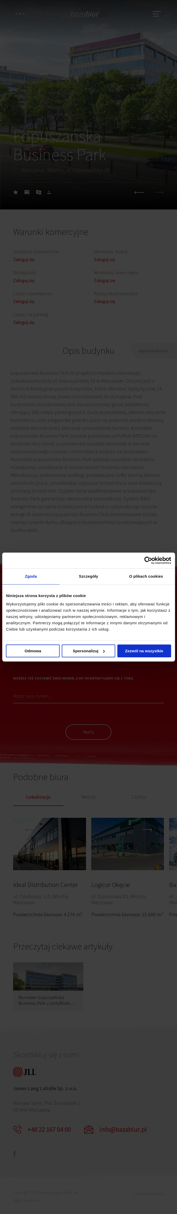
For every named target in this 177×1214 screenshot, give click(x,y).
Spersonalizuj (89, 651)
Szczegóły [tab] (88, 576)
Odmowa (33, 651)
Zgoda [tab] (31, 576)
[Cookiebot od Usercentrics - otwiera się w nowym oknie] (148, 560)
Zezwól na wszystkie (144, 651)
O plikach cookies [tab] (146, 576)
